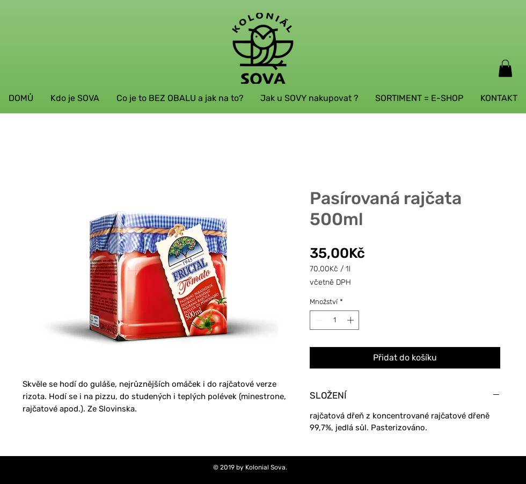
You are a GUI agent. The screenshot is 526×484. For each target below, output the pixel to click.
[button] (505, 68)
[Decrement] (317, 320)
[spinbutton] (334, 320)
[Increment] (351, 320)
